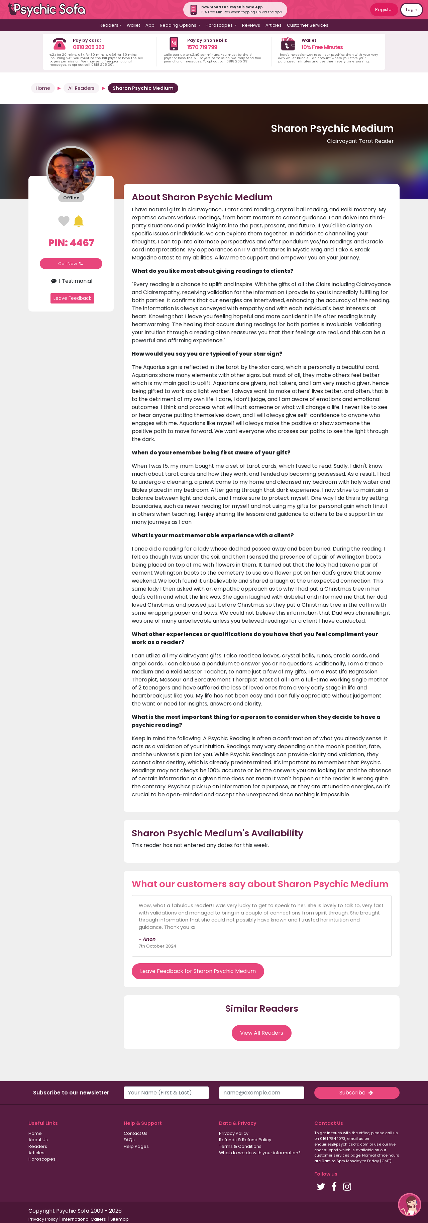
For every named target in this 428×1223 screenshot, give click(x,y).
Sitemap (119, 1219)
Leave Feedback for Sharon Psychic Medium (198, 971)
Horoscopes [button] (220, 25)
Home (43, 88)
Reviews (251, 25)
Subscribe (356, 1092)
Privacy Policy (233, 1133)
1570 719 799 (202, 47)
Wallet (133, 25)
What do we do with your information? (260, 1153)
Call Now (71, 263)
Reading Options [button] (178, 25)
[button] (409, 1204)
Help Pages (136, 1146)
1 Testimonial (71, 281)
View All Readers (261, 1033)
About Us (38, 1140)
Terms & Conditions (240, 1146)
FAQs (129, 1140)
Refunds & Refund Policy (245, 1140)
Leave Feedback (72, 298)
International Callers (84, 1219)
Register (384, 9)
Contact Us (135, 1133)
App (149, 25)
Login (411, 9)
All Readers (81, 88)
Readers (37, 1146)
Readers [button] (109, 25)
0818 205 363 (88, 47)
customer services (331, 1155)
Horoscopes (42, 1159)
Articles (273, 25)
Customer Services (307, 25)
